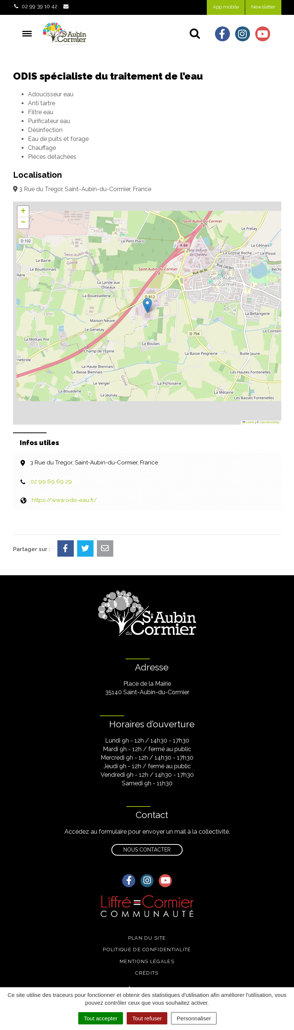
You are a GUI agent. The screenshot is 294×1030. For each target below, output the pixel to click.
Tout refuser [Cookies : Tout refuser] (147, 1018)
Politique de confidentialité (147, 949)
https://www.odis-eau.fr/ (64, 500)
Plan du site (147, 938)
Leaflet (249, 422)
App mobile (226, 7)
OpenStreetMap (269, 422)
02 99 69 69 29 (51, 481)
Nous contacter (147, 850)
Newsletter (263, 7)
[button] (147, 305)
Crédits (146, 973)
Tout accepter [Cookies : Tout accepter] (100, 1018)
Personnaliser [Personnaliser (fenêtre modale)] (194, 1018)
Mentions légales (147, 961)
